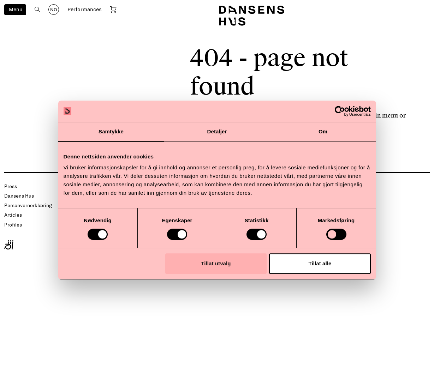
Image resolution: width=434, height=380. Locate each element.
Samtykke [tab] (111, 131)
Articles (13, 215)
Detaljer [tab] (217, 131)
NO (53, 9)
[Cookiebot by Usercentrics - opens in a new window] (340, 111)
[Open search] (37, 9)
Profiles (13, 225)
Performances (84, 9)
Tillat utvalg (216, 263)
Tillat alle (319, 263)
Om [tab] (323, 131)
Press (10, 186)
